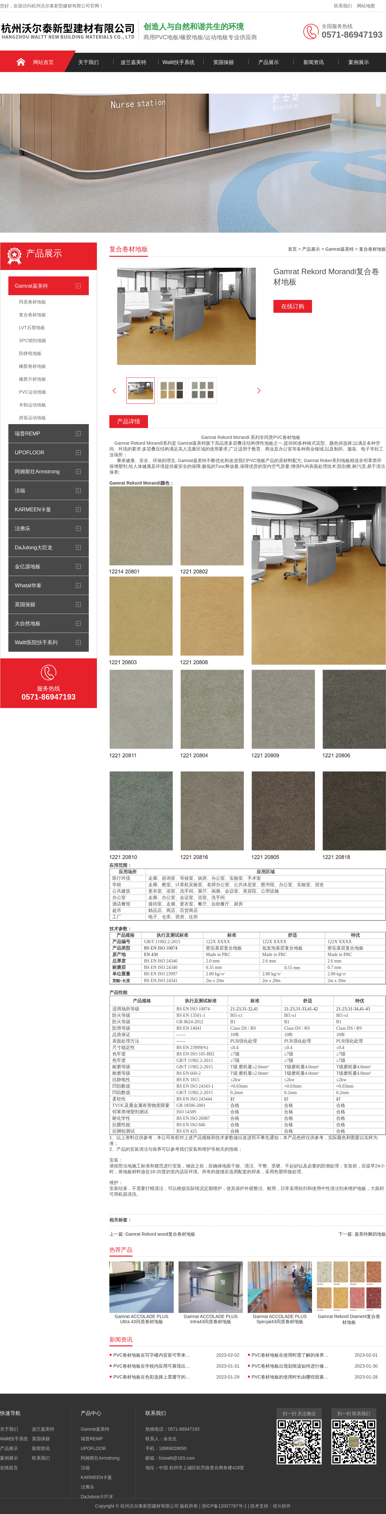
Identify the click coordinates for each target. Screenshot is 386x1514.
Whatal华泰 (28, 585)
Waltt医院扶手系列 (36, 642)
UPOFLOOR (29, 452)
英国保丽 (223, 62)
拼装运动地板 (32, 417)
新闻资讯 (313, 62)
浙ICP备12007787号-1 (224, 1506)
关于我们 (88, 62)
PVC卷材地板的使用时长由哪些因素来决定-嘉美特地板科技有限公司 (290, 1376)
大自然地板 (28, 623)
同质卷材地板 (32, 301)
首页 (292, 249)
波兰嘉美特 (133, 62)
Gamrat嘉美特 (31, 286)
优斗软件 (282, 1506)
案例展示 (358, 62)
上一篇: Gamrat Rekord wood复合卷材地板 (152, 1234)
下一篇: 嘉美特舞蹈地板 (362, 1234)
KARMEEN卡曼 (33, 509)
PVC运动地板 (32, 392)
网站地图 (366, 5)
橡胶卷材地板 (32, 366)
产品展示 (268, 62)
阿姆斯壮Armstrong (37, 471)
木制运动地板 (32, 404)
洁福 (20, 490)
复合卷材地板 (32, 314)
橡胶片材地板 (32, 379)
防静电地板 (30, 353)
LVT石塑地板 (32, 327)
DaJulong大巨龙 (33, 547)
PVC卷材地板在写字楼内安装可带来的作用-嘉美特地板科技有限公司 (151, 1355)
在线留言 (9, 1467)
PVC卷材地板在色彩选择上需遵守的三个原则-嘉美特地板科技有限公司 (151, 1376)
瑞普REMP (27, 433)
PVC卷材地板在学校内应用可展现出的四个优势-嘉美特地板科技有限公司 (151, 1366)
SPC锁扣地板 (32, 340)
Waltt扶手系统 (178, 62)
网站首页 (43, 62)
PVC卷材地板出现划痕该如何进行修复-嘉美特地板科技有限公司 (290, 1366)
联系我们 (343, 5)
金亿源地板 (28, 566)
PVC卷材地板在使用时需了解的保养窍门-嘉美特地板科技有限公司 (290, 1355)
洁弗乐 (22, 528)
